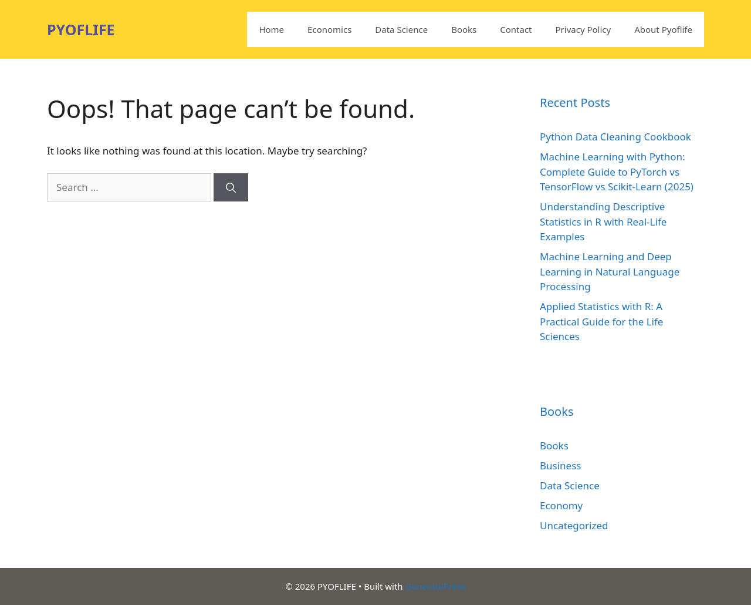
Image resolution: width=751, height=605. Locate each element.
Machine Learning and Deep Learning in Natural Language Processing (609, 271)
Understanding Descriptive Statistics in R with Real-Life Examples (603, 221)
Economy (561, 505)
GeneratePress (435, 586)
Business (560, 465)
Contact (516, 29)
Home (271, 29)
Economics (329, 29)
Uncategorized (574, 525)
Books (463, 29)
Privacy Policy (583, 29)
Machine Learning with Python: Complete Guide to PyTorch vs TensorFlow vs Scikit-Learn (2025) (617, 171)
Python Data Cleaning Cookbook (615, 136)
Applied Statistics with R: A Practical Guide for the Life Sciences (601, 321)
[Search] (231, 187)
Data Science (401, 29)
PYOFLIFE (81, 29)
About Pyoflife (663, 29)
